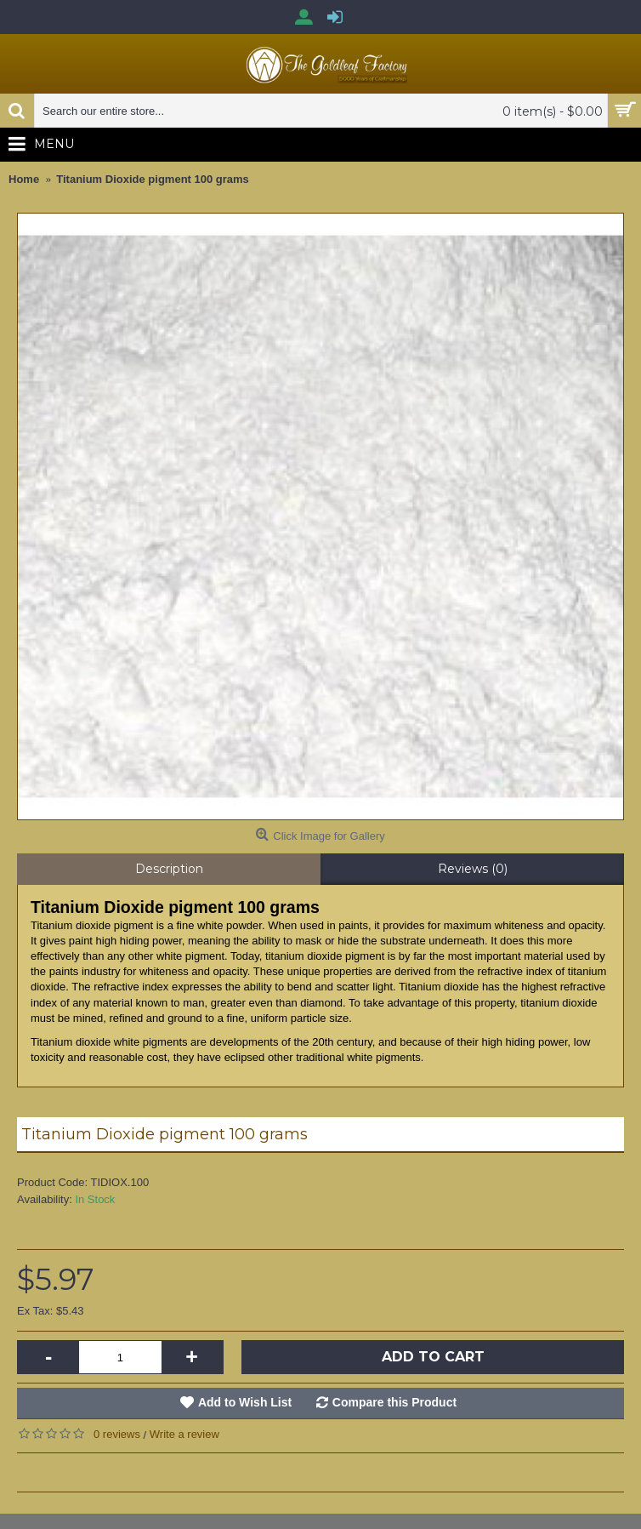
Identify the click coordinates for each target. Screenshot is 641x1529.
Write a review (184, 1434)
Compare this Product (394, 1402)
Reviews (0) (473, 868)
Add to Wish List (245, 1402)
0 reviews (117, 1434)
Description (169, 868)
